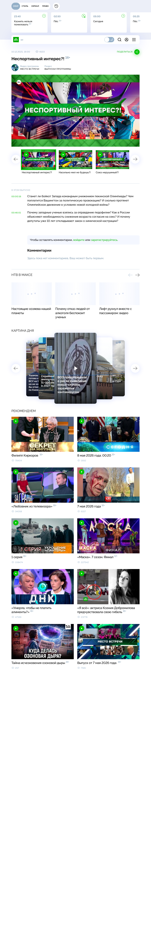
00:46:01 (16, 212)
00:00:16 (16, 196)
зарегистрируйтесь (104, 240)
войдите (78, 240)
